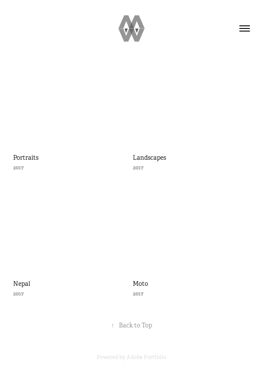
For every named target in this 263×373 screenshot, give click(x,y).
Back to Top (131, 325)
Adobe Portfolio (146, 357)
